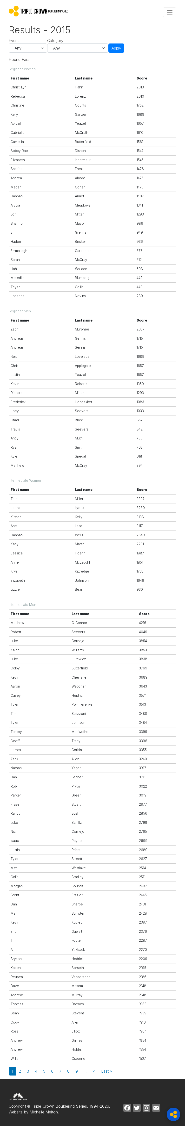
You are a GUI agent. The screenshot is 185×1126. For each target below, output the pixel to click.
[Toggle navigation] (169, 12)
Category (55, 40)
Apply (116, 48)
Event (14, 40)
